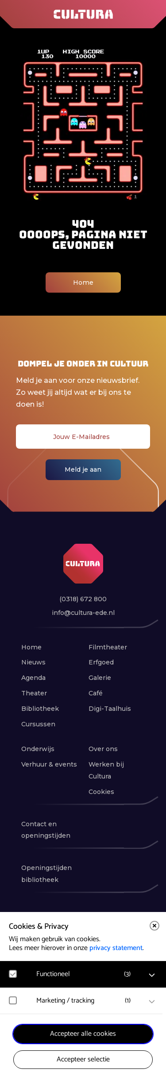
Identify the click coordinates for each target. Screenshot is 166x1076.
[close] (154, 926)
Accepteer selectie (83, 1059)
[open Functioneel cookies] (152, 975)
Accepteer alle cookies (83, 1034)
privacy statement (116, 948)
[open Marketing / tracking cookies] (152, 1002)
